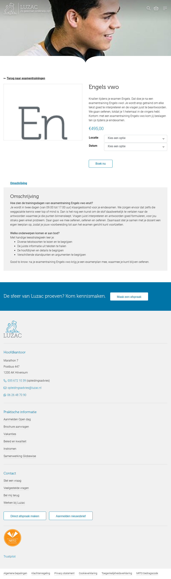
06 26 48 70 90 (16, 395)
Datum (93, 145)
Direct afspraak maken (25, 516)
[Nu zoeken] (148, 8)
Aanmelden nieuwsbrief (71, 516)
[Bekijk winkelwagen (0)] (154, 8)
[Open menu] (165, 8)
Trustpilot (10, 556)
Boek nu (101, 163)
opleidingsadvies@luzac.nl (24, 387)
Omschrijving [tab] (18, 183)
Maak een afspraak (129, 296)
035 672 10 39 (17, 380)
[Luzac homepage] (27, 9)
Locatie (93, 137)
